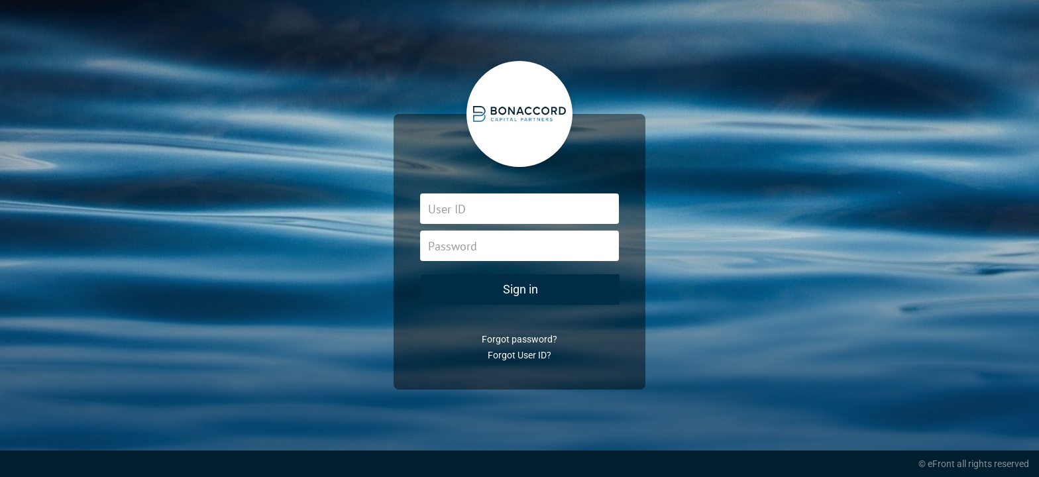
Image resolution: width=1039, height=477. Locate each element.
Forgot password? (519, 339)
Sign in (520, 289)
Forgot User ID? (519, 355)
